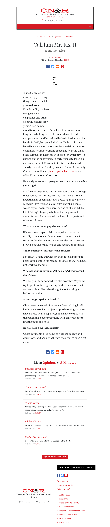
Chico (39, 37)
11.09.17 (47, 37)
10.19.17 (38, 413)
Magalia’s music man (36, 436)
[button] (90, 26)
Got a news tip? (63, 489)
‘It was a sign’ (32, 402)
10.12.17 (38, 428)
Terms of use (64, 522)
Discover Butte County (69, 503)
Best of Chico (65, 499)
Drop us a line (63, 481)
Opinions (57, 37)
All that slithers (33, 421)
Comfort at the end (35, 387)
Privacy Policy (65, 518)
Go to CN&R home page (55, 17)
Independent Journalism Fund (72, 511)
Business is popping (35, 368)
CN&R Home (64, 495)
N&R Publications (66, 507)
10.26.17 (38, 394)
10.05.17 (38, 444)
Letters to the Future (68, 514)
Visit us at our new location (76, 467)
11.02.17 (38, 379)
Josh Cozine (56, 57)
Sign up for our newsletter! (55, 457)
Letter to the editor (65, 485)
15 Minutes (68, 37)
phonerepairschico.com (61, 171)
